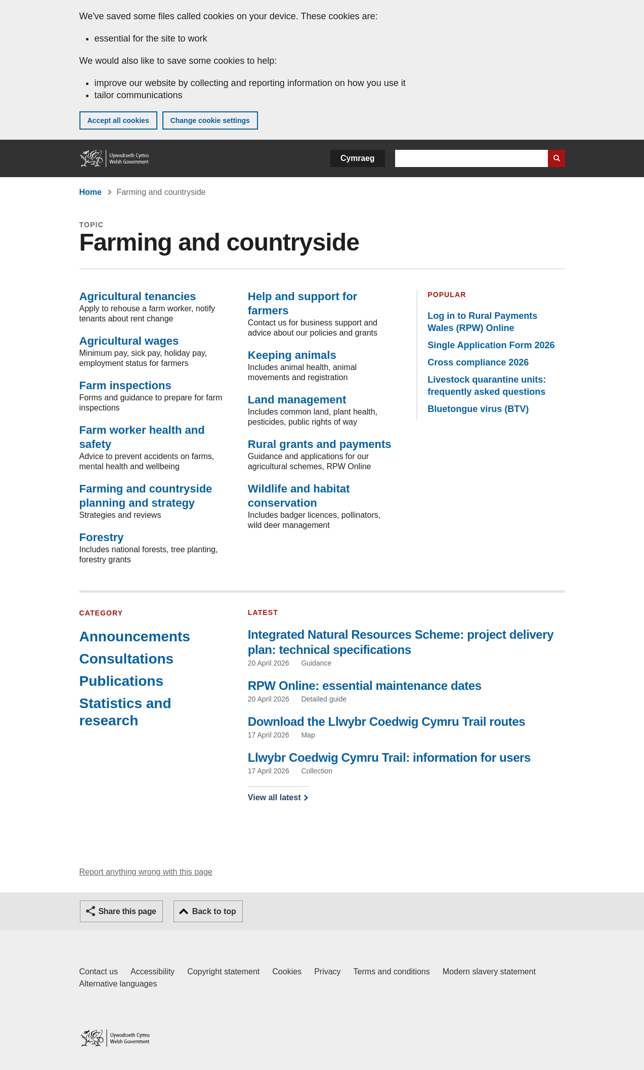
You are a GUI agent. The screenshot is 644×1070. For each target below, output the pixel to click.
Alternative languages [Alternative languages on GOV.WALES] (118, 983)
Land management (297, 399)
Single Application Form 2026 (490, 345)
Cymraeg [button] (357, 158)
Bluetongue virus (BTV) (478, 409)
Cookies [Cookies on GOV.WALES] (287, 971)
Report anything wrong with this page (145, 872)
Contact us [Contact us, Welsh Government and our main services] (98, 971)
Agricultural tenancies (137, 296)
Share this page (127, 911)
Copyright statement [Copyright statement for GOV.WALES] (223, 971)
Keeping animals (292, 355)
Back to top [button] (214, 911)
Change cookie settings (210, 120)
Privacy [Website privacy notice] (327, 971)
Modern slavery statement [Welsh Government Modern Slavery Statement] (489, 971)
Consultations (126, 659)
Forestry (101, 537)
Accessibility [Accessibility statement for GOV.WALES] (153, 971)
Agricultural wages (129, 341)
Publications (121, 681)
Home (90, 192)
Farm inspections (125, 385)
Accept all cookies (118, 120)
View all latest (274, 797)
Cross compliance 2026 (478, 362)
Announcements (134, 636)
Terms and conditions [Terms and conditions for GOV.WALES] (392, 971)
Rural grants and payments (320, 444)
